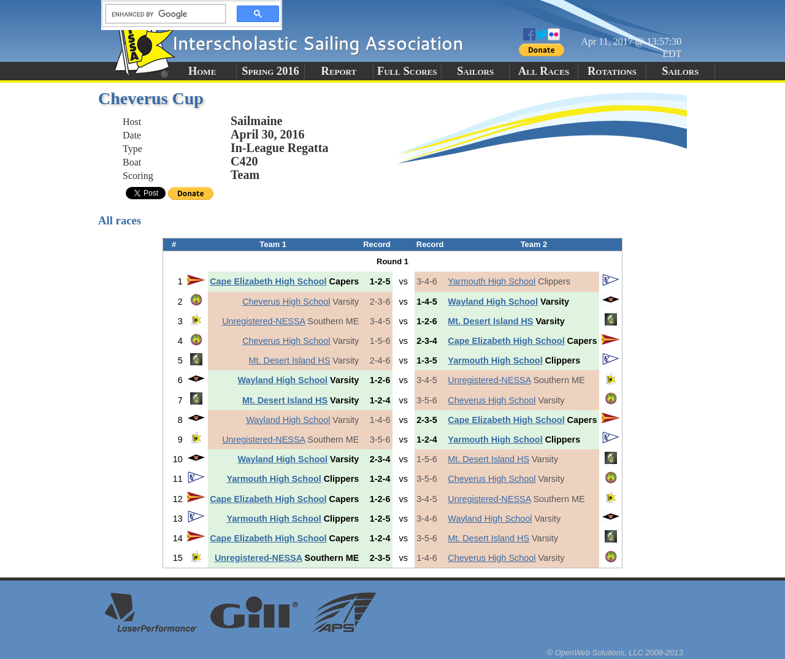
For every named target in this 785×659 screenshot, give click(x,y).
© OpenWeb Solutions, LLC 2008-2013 (615, 652)
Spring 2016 (270, 71)
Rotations (612, 71)
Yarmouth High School (491, 281)
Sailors (475, 71)
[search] (162, 14)
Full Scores (407, 71)
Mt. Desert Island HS (490, 321)
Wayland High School (493, 302)
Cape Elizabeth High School (268, 281)
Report (339, 71)
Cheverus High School (286, 302)
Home (202, 71)
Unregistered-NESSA (263, 321)
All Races (543, 71)
